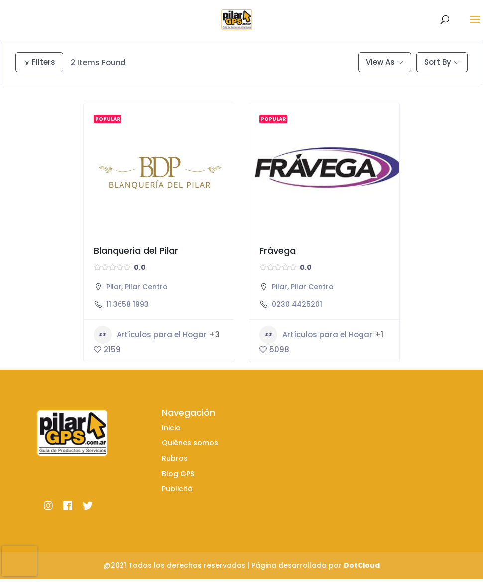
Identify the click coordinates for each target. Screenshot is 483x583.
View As (380, 62)
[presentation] (19, 561)
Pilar (113, 287)
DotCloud (362, 565)
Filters (39, 62)
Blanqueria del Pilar (136, 250)
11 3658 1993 (127, 304)
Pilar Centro (146, 287)
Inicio (171, 428)
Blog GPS (178, 474)
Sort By (437, 62)
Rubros (175, 458)
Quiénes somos (190, 443)
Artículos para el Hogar (150, 335)
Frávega (277, 250)
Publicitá (177, 489)
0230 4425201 (297, 304)
